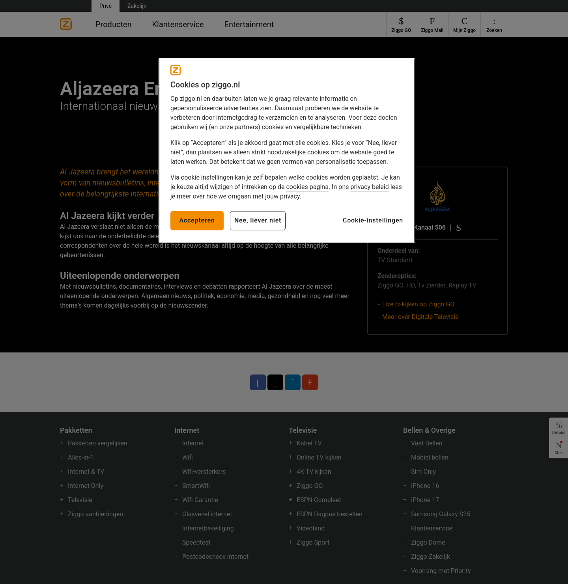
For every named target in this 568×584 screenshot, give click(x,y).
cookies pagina (307, 187)
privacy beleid (369, 187)
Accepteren (197, 220)
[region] (287, 150)
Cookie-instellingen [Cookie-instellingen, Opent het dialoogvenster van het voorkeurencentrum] (373, 220)
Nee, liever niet (257, 220)
